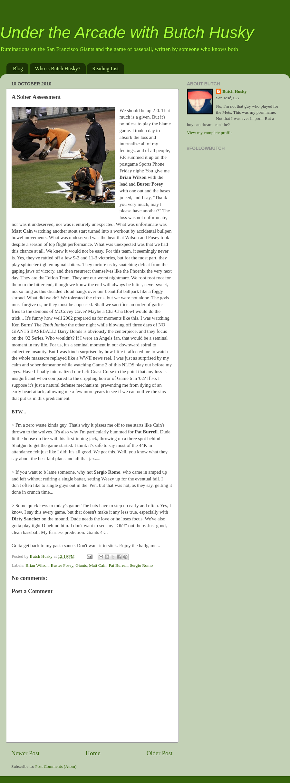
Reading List (105, 68)
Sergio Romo (141, 565)
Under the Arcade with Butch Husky (127, 33)
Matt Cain (97, 565)
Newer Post (25, 753)
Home (93, 753)
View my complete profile (209, 132)
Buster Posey (62, 565)
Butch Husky (234, 91)
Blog (18, 68)
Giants (81, 565)
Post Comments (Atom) (55, 766)
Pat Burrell (118, 565)
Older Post (159, 753)
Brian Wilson (37, 565)
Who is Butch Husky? (57, 68)
